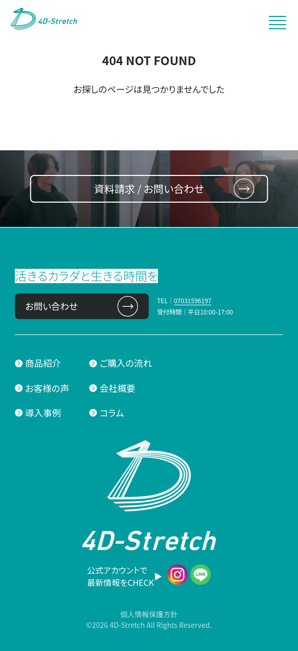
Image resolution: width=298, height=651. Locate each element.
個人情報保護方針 (148, 614)
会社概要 (117, 388)
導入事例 (43, 412)
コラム (112, 412)
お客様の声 (47, 388)
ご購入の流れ (126, 363)
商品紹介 (43, 363)
